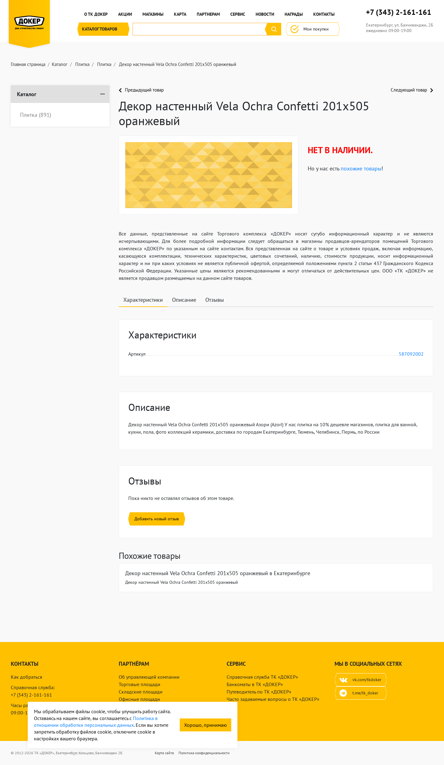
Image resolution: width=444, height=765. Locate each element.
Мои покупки (312, 29)
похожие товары (361, 168)
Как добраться (26, 677)
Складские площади (140, 692)
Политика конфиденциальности (204, 753)
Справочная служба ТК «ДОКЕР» (262, 677)
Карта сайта (164, 753)
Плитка (35, 115)
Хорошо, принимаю (205, 725)
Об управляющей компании (149, 677)
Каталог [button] (103, 29)
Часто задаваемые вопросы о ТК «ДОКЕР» (273, 699)
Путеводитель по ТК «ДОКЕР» (259, 692)
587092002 (411, 354)
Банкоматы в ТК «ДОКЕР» (255, 684)
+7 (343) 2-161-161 (398, 12)
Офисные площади (139, 699)
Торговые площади (139, 684)
